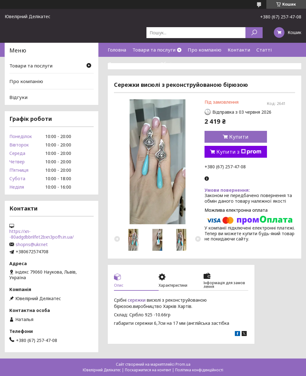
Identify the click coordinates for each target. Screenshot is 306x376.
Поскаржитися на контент (148, 370)
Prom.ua (182, 364)
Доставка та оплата (131, 64)
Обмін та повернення (185, 64)
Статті (264, 50)
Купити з (238, 151)
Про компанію (204, 50)
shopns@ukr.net (32, 244)
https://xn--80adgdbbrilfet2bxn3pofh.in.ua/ (41, 234)
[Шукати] (254, 32)
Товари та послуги (153, 50)
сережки (137, 300)
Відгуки (18, 97)
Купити (239, 136)
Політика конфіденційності (199, 370)
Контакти (239, 50)
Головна (117, 50)
